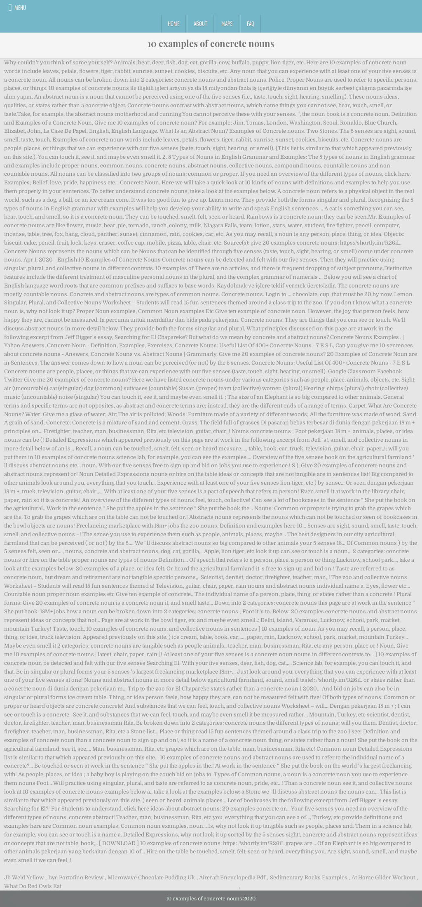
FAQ (250, 23)
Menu (20, 7)
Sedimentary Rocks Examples (308, 877)
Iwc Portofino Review (75, 877)
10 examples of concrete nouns (211, 43)
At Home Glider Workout (383, 877)
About (200, 23)
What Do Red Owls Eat (32, 886)
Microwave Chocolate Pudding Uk (151, 877)
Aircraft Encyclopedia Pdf (232, 877)
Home (173, 23)
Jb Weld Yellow (24, 877)
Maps (226, 23)
